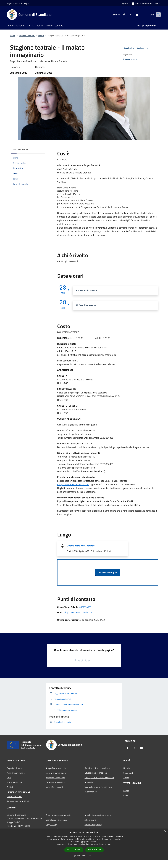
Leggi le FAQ (51, 824)
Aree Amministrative (16, 772)
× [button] (165, 831)
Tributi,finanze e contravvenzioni (99, 777)
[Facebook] (121, 14)
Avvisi (126, 777)
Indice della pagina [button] (20, 149)
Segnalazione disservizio (56, 819)
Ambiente (89, 782)
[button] (84, 855)
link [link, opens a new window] (109, 844)
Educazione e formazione (96, 772)
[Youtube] (134, 14)
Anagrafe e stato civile (56, 768)
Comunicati (128, 772)
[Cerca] (158, 14)
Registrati (125, 3)
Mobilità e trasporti (54, 787)
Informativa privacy (93, 824)
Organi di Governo (15, 768)
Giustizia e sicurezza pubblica (98, 768)
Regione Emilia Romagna (18, 3)
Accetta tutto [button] (73, 850)
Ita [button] (158, 3)
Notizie (126, 768)
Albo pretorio (90, 819)
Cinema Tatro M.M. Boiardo (81, 545)
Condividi (129, 48)
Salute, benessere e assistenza (98, 786)
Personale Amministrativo (18, 791)
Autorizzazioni (91, 791)
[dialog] (84, 844)
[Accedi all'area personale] (141, 3)
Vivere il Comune (27, 35)
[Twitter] (128, 14)
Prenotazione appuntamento (58, 815)
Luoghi (126, 790)
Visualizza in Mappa (108, 572)
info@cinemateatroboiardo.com (73, 484)
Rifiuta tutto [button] (94, 849)
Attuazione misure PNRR (18, 801)
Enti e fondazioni (14, 782)
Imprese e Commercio (55, 777)
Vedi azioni (143, 48)
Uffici (9, 777)
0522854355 (85, 607)
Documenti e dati (14, 796)
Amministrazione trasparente (98, 815)
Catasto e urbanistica (55, 782)
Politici (10, 787)
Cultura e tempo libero (56, 772)
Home (12, 35)
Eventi (41, 35)
